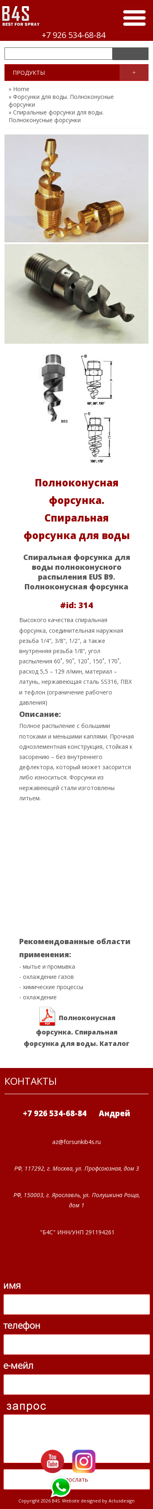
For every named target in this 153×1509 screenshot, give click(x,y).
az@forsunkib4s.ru (76, 1142)
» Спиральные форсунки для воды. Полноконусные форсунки (56, 116)
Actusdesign (122, 1501)
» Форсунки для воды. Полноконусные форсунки (61, 100)
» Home (19, 89)
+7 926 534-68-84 (73, 34)
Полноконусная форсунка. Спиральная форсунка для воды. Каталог (76, 1027)
